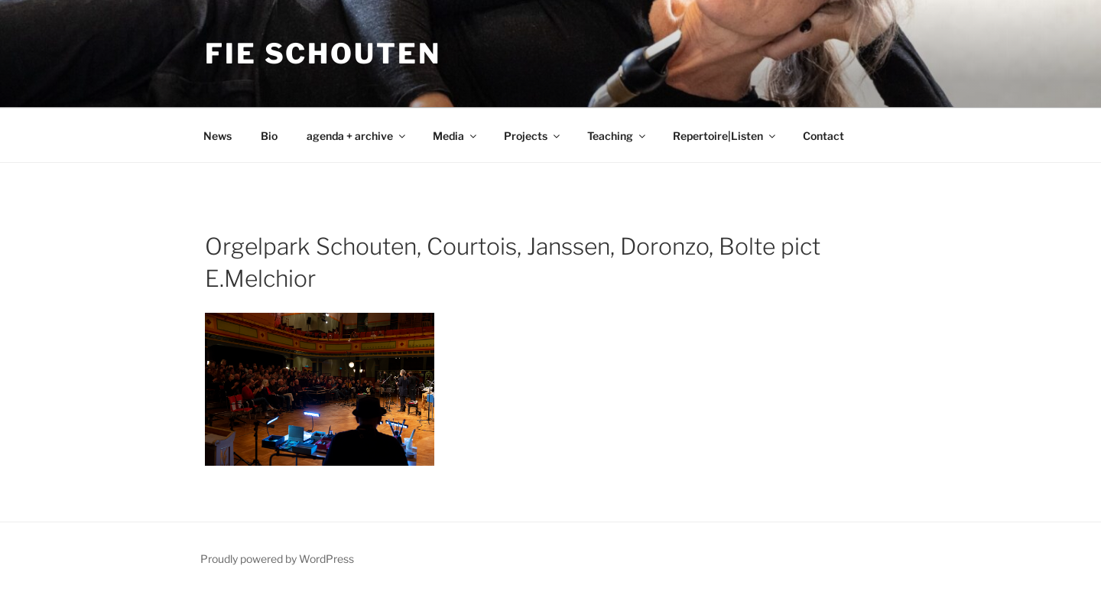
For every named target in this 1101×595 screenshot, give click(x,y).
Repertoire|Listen (725, 135)
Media (456, 135)
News (217, 135)
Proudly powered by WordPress (277, 558)
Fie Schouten (323, 53)
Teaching (617, 135)
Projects (533, 135)
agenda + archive (357, 135)
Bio (269, 135)
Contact (823, 135)
